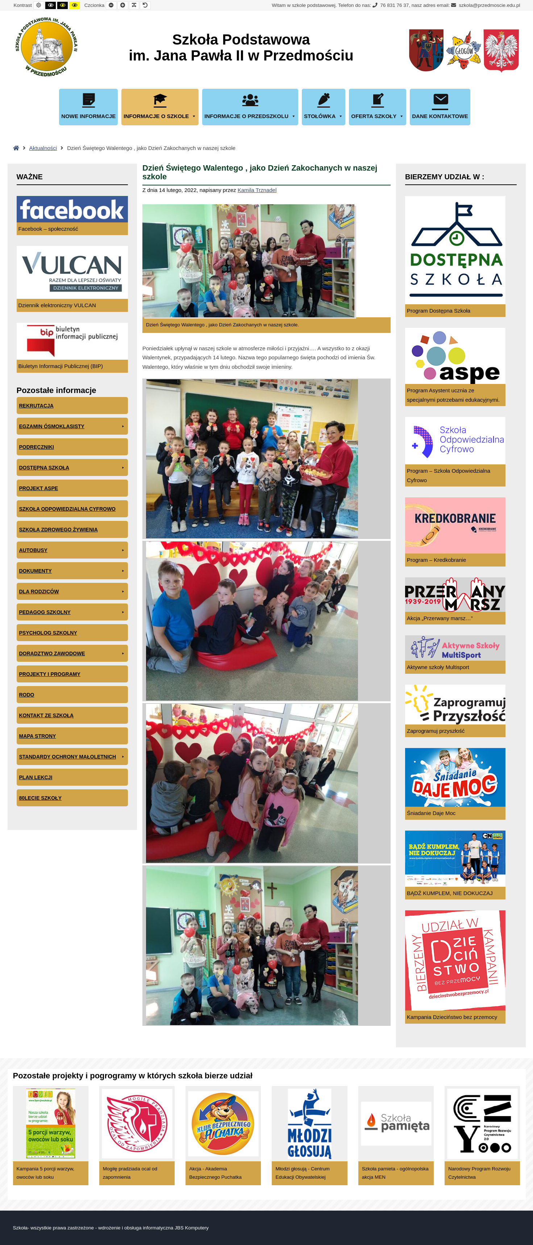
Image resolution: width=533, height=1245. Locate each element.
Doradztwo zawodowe (72, 653)
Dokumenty (72, 571)
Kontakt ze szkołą (46, 715)
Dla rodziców (72, 591)
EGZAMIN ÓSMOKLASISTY (72, 426)
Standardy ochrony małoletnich (72, 757)
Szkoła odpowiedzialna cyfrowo (67, 509)
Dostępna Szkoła (72, 467)
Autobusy (72, 550)
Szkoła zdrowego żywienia (58, 529)
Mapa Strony (37, 736)
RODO (26, 695)
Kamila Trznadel (257, 190)
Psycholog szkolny (48, 633)
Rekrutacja (36, 406)
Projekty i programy (49, 674)
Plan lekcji (36, 777)
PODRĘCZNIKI (36, 447)
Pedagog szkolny (72, 612)
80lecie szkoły (40, 798)
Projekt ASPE (38, 488)
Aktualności (43, 148)
